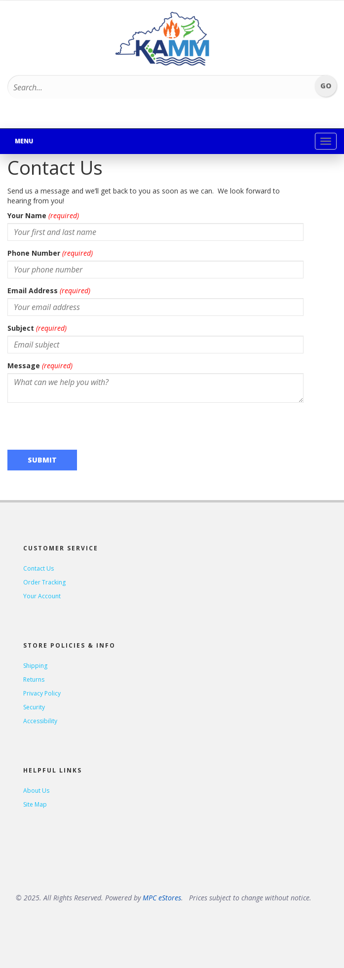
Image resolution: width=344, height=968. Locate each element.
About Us (36, 790)
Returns (33, 679)
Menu (24, 141)
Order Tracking (44, 582)
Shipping (35, 665)
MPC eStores (162, 897)
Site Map (35, 804)
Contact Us (38, 568)
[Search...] (147, 87)
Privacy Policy (42, 693)
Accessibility (40, 721)
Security (34, 707)
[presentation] (82, 429)
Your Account (42, 596)
